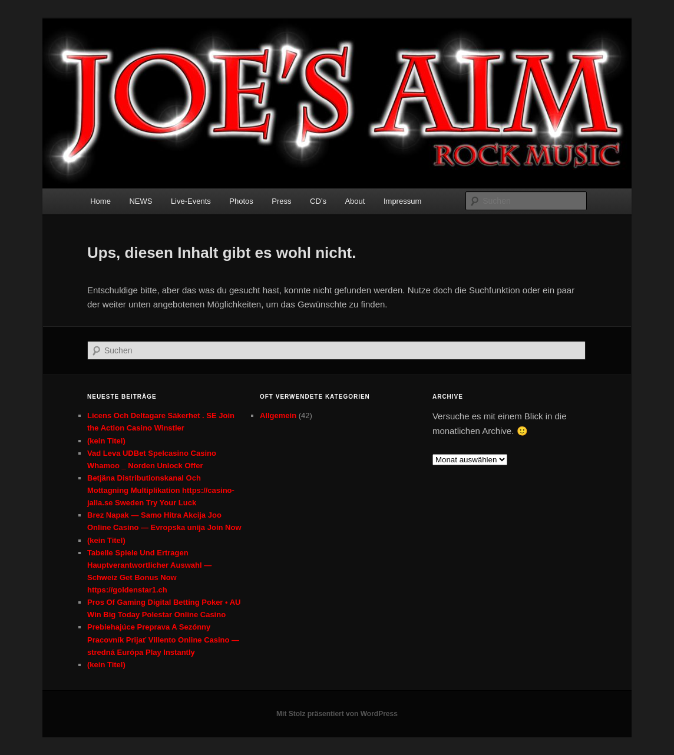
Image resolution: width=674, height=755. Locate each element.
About (355, 201)
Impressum (402, 201)
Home (100, 201)
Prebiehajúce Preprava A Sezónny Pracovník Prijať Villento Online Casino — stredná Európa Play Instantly (163, 639)
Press (281, 201)
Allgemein (278, 415)
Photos (241, 201)
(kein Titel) (106, 440)
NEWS (140, 201)
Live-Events (191, 201)
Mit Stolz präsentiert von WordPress (337, 714)
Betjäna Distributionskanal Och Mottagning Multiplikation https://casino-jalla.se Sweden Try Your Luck (160, 490)
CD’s (318, 201)
